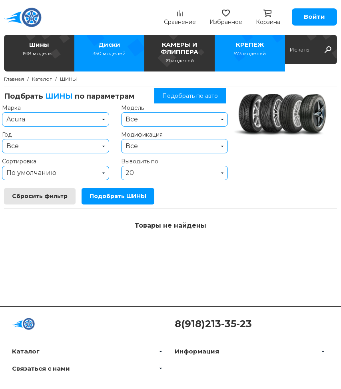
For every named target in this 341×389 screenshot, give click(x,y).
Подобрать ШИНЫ (118, 196)
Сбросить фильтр (40, 196)
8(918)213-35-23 (213, 323)
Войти (314, 16)
